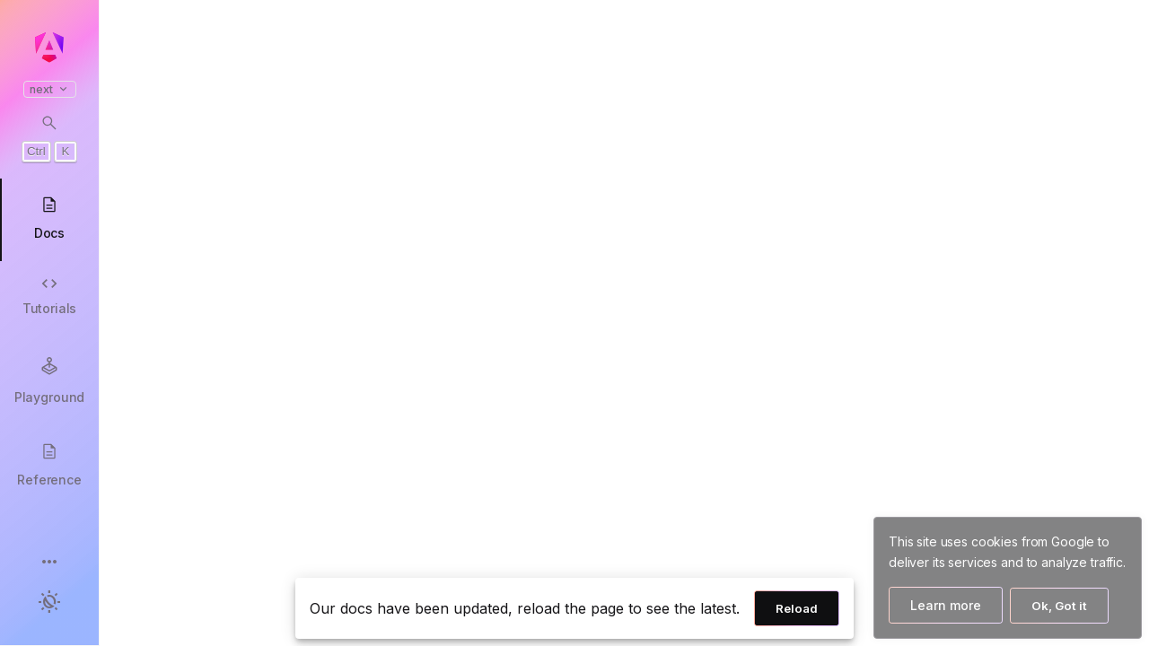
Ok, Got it (1059, 605)
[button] (49, 563)
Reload (797, 608)
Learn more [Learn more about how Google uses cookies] (945, 605)
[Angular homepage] (49, 47)
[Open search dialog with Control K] (49, 138)
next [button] (50, 89)
